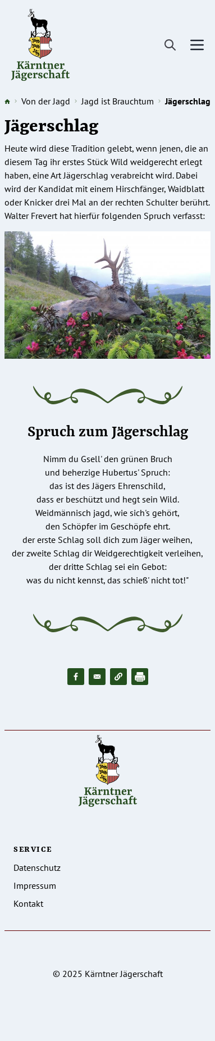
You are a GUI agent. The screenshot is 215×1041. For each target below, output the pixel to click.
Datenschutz (37, 867)
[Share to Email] (97, 676)
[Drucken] (139, 676)
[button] (118, 676)
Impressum (34, 885)
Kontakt (28, 903)
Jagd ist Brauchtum (117, 101)
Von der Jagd (45, 101)
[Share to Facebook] (75, 676)
